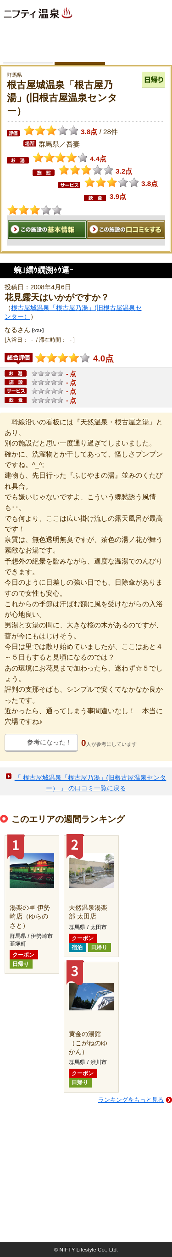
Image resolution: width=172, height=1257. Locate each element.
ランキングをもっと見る (131, 1099)
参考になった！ (49, 742)
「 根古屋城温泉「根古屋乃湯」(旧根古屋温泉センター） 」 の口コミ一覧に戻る (90, 783)
